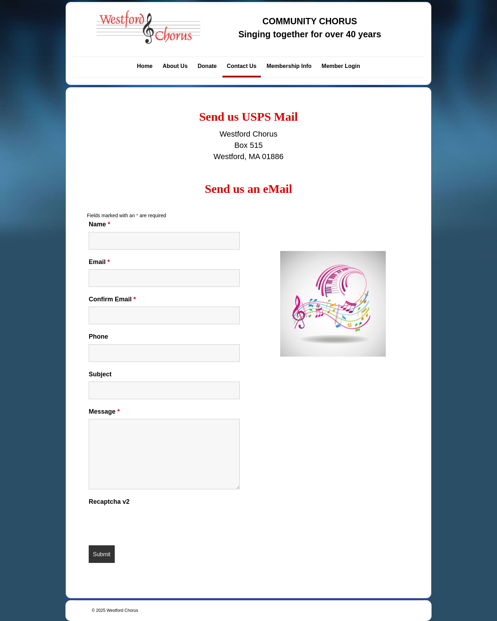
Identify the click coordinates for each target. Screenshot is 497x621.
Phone (98, 336)
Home (144, 66)
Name (99, 224)
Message (104, 411)
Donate (207, 66)
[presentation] (142, 523)
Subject (100, 374)
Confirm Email (112, 299)
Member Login (341, 66)
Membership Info (289, 66)
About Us (175, 66)
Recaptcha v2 (109, 501)
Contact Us (241, 66)
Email (99, 261)
